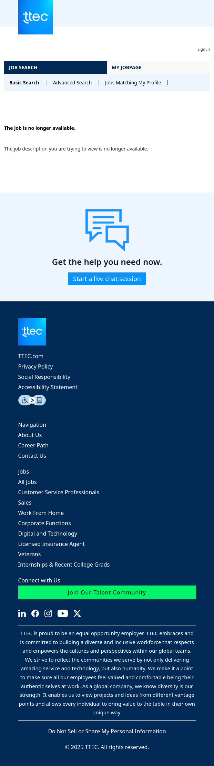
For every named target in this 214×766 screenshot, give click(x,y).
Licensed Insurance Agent (51, 544)
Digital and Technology (47, 533)
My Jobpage (127, 67)
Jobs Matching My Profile (133, 82)
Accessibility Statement (48, 387)
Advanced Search (72, 82)
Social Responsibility (44, 377)
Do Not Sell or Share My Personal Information (107, 731)
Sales (25, 502)
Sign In (203, 49)
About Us (30, 435)
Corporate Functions (44, 523)
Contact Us (32, 455)
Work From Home (41, 513)
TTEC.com (31, 356)
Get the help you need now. (107, 262)
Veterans (29, 554)
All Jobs (27, 482)
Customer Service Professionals (58, 492)
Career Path (33, 445)
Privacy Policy (35, 366)
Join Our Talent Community (107, 592)
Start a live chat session (107, 279)
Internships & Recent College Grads (64, 564)
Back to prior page (26, 107)
